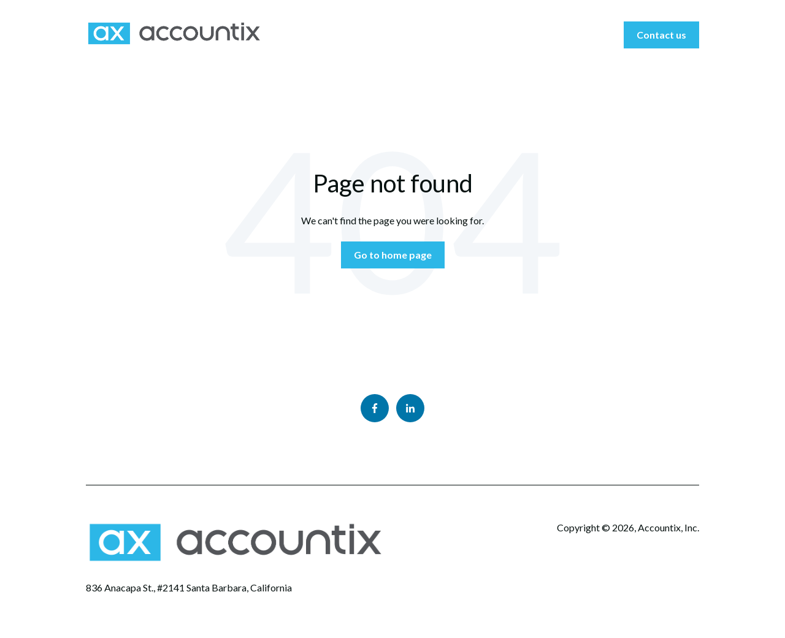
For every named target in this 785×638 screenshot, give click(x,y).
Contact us (661, 34)
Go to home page (393, 254)
